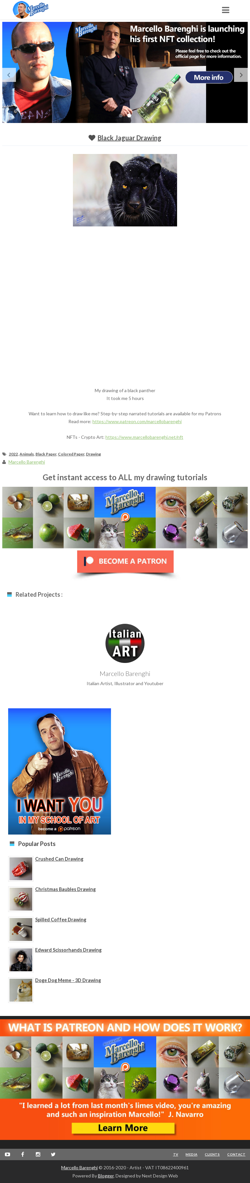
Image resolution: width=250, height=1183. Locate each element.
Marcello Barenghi (79, 1167)
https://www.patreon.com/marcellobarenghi (137, 421)
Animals (27, 454)
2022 (13, 454)
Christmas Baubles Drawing (65, 889)
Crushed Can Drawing (59, 859)
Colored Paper (71, 454)
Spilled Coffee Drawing (60, 919)
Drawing (93, 454)
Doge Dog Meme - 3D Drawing (68, 980)
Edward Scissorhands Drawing (68, 950)
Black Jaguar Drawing (129, 138)
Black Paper (45, 454)
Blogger (106, 1175)
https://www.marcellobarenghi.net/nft (144, 437)
